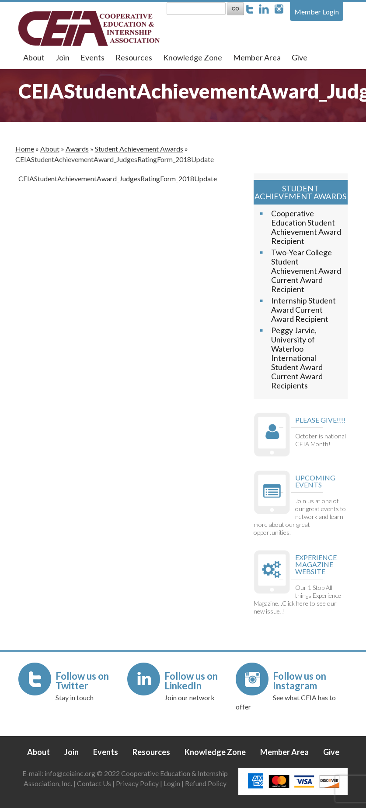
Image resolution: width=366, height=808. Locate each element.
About (34, 57)
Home (24, 149)
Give (299, 57)
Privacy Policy (137, 783)
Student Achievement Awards (139, 149)
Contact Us (94, 783)
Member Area (257, 57)
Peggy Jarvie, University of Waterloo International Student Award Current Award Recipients (297, 357)
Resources (133, 57)
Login (172, 783)
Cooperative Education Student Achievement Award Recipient (306, 227)
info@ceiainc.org (71, 773)
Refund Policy (206, 783)
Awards (77, 149)
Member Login (316, 11)
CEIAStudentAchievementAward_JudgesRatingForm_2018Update (117, 178)
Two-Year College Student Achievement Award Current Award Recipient (306, 270)
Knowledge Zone (192, 57)
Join (63, 57)
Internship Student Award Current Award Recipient (303, 310)
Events (92, 57)
